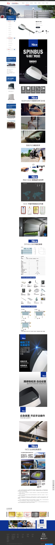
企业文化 (22, 536)
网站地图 (45, 0)
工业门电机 (9, 47)
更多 (41, 527)
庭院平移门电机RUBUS (11, 91)
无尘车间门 (9, 30)
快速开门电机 (9, 45)
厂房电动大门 (8, 536)
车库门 (9, 51)
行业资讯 (18, 536)
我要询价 (38, 27)
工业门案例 (28, 536)
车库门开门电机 (13, 536)
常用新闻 (18, 537)
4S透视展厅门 (9, 34)
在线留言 (32, 536)
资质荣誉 (22, 537)
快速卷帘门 (9, 28)
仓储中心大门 (9, 26)
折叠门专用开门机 (10, 43)
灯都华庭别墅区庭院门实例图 (11, 118)
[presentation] (36, 31)
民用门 (9, 49)
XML (48, 0)
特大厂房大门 (9, 32)
